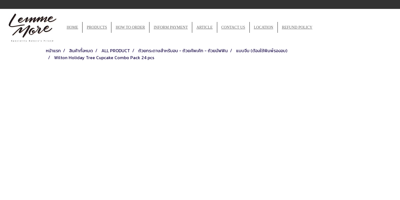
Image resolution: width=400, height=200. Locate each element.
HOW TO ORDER (130, 27)
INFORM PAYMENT (171, 27)
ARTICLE (204, 27)
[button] (321, 27)
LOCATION (263, 27)
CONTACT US (233, 27)
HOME (72, 27)
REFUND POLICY (297, 27)
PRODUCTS (97, 27)
